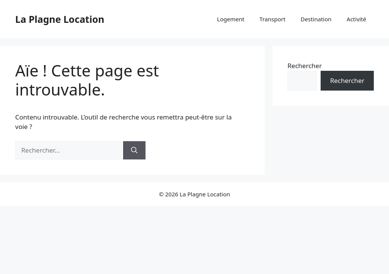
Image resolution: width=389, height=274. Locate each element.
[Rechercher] (134, 150)
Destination (315, 19)
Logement (230, 19)
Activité (356, 19)
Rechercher (305, 65)
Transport (272, 19)
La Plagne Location (59, 19)
